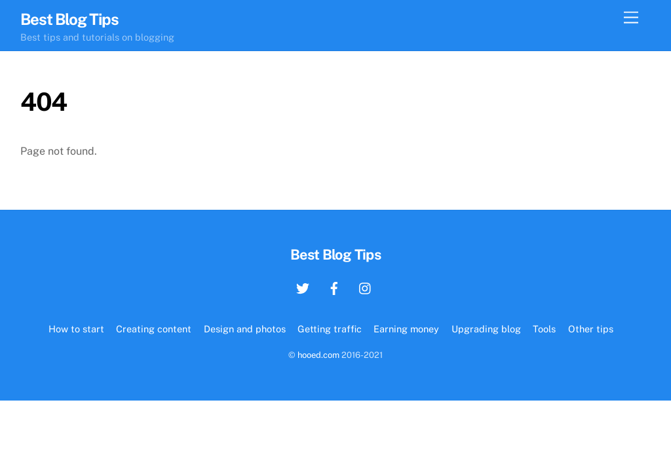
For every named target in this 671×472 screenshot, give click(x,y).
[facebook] (334, 286)
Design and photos (245, 328)
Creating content (153, 328)
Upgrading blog (486, 328)
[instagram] (366, 286)
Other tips (590, 328)
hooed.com (318, 355)
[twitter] (303, 286)
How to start (76, 328)
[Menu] (631, 18)
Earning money (406, 328)
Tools (544, 328)
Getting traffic (329, 328)
